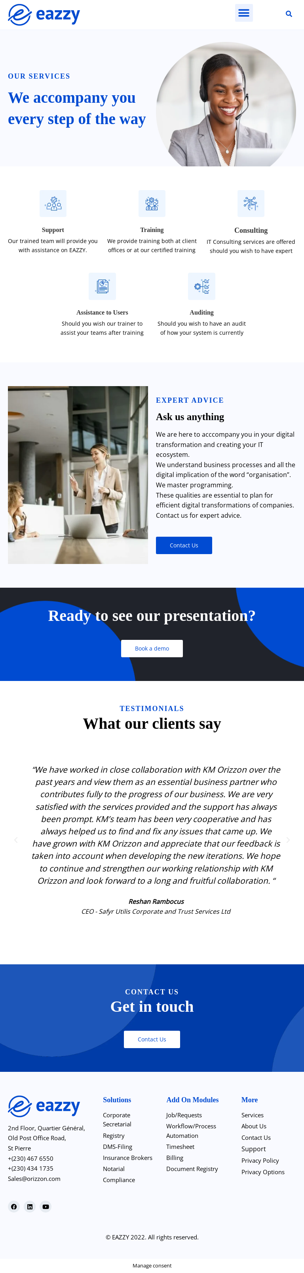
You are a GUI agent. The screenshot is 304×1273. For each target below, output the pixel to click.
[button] (244, 13)
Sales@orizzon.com (37, 1178)
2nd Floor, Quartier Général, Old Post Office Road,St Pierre (50, 1138)
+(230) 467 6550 (31, 1158)
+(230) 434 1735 (31, 1168)
